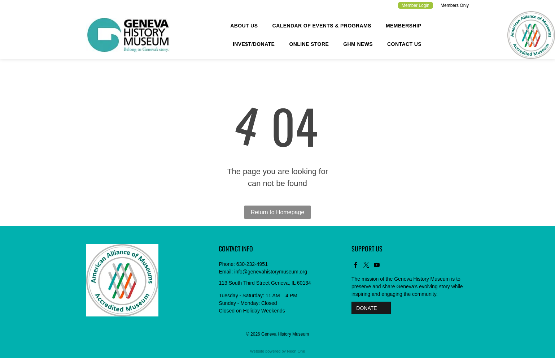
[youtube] (376, 265)
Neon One (296, 351)
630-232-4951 (252, 264)
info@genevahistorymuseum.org (270, 272)
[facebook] (355, 265)
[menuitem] (244, 26)
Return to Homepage (278, 212)
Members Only (455, 5)
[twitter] (366, 265)
